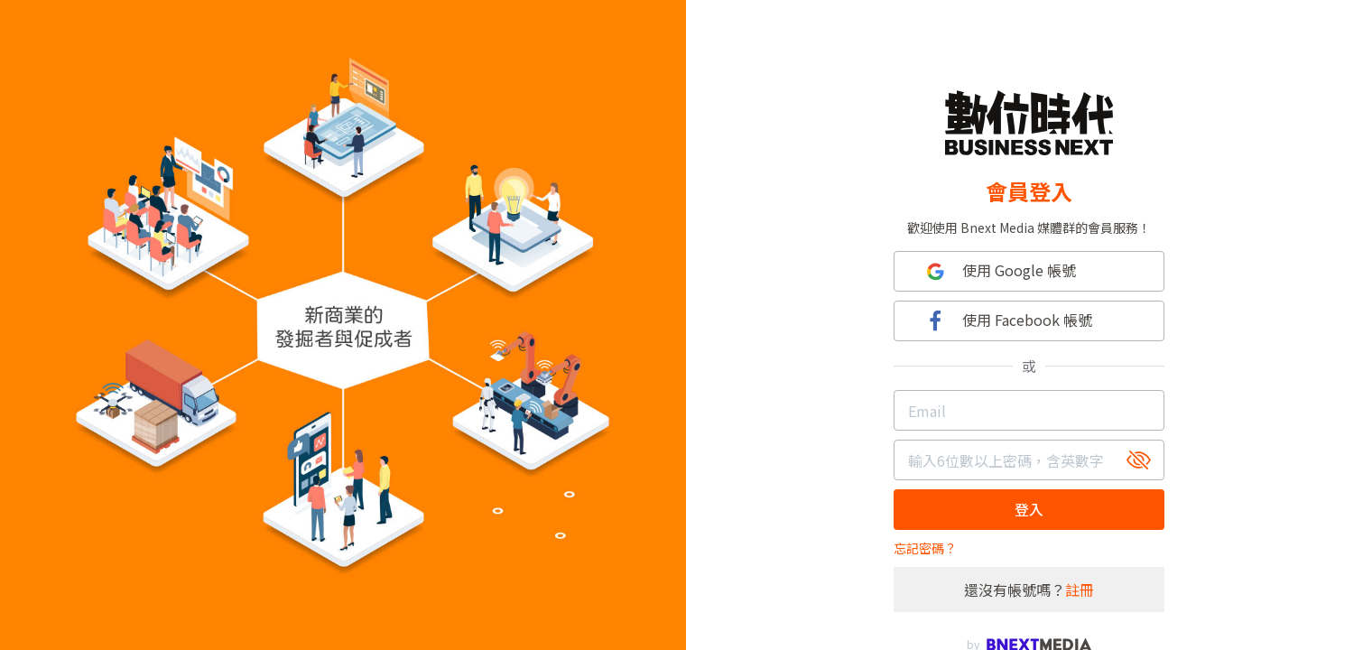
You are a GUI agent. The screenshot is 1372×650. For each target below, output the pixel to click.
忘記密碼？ (925, 548)
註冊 (1079, 589)
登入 (1029, 509)
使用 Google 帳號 (999, 271)
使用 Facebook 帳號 (1007, 321)
